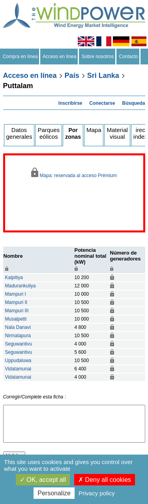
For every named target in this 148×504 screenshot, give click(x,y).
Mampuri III (17, 310)
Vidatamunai (18, 369)
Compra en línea (20, 56)
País (72, 75)
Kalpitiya (14, 277)
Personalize (54, 493)
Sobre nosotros (97, 56)
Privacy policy (97, 493)
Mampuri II (16, 302)
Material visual (117, 133)
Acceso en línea (59, 56)
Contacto (128, 56)
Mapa (93, 129)
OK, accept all (43, 479)
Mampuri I (15, 294)
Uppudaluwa (18, 360)
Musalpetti (16, 319)
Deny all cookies (104, 479)
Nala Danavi (18, 327)
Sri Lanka (103, 75)
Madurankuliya (20, 286)
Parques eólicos (48, 133)
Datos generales (19, 133)
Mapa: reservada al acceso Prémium (74, 173)
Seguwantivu (18, 344)
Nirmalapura (18, 335)
